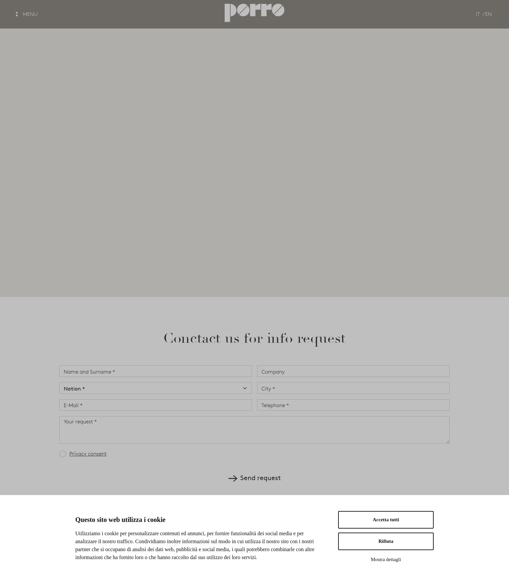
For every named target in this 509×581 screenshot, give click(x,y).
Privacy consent (88, 454)
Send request (254, 477)
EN (488, 14)
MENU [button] (27, 14)
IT (478, 14)
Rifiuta (386, 541)
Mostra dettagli (386, 559)
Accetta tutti (386, 519)
